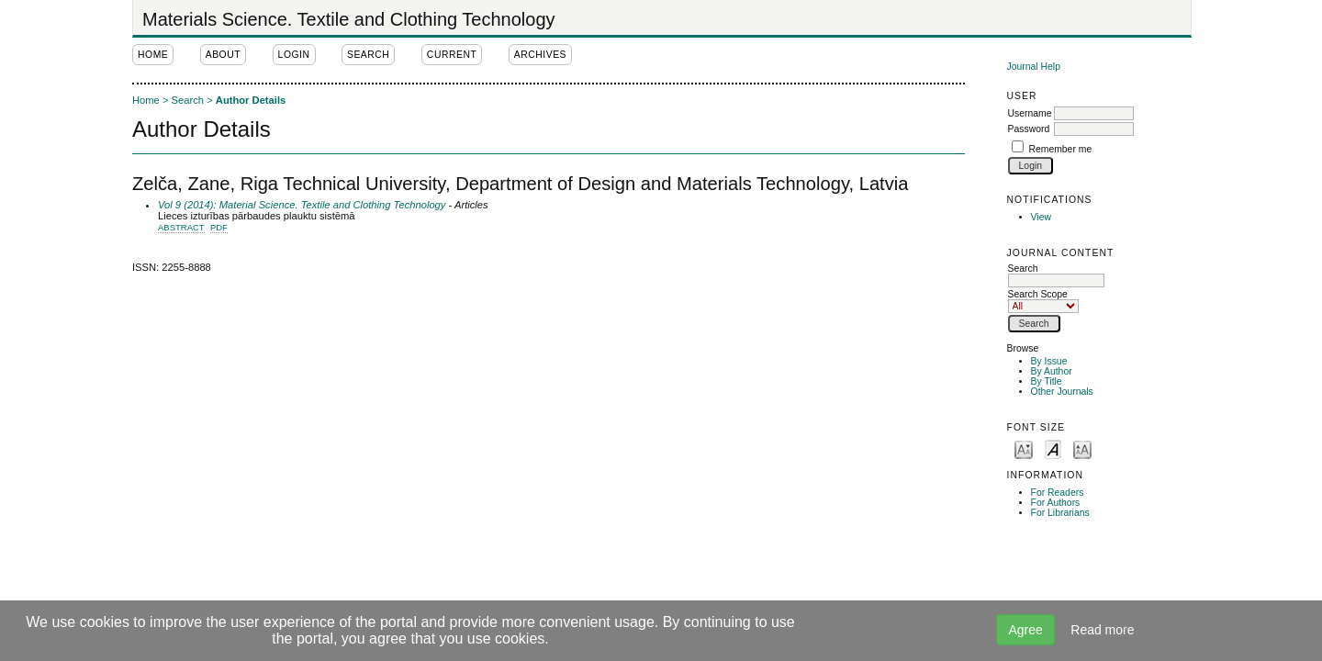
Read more (1102, 629)
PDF (219, 227)
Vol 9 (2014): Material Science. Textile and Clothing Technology (301, 204)
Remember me (1060, 149)
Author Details (251, 100)
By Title (1046, 381)
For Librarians (1060, 513)
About (223, 55)
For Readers (1057, 492)
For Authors (1056, 503)
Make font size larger (1082, 448)
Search (1056, 274)
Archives (540, 55)
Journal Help (1033, 67)
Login (294, 55)
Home (153, 55)
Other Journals (1062, 392)
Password (1029, 129)
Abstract (181, 227)
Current (451, 55)
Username (1030, 113)
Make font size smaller (1023, 448)
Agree (1025, 629)
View (1041, 217)
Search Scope (1043, 300)
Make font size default (1053, 448)
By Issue (1049, 361)
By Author (1051, 371)
